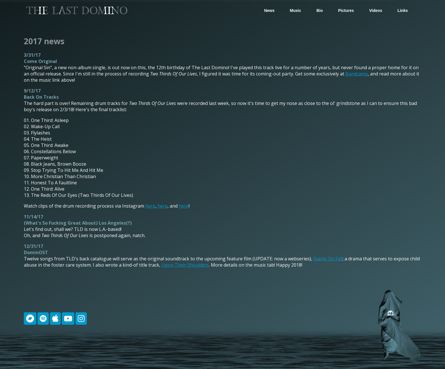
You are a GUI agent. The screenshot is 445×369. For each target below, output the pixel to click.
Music (295, 10)
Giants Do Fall (328, 259)
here (150, 206)
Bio (319, 10)
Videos (375, 10)
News (269, 10)
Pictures (346, 10)
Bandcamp (356, 74)
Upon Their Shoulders (185, 265)
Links (402, 10)
